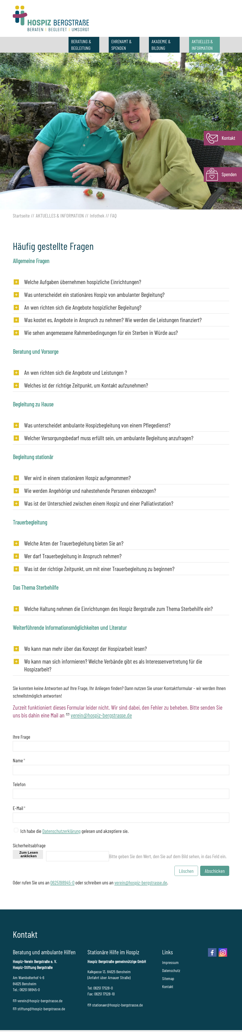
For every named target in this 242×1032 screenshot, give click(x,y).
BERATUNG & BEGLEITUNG (81, 44)
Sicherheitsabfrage (29, 845)
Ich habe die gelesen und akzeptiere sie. (74, 831)
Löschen (186, 871)
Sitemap (168, 978)
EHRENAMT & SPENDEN (121, 44)
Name (19, 760)
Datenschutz (171, 970)
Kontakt (167, 986)
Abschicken (215, 871)
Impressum (170, 962)
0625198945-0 (62, 882)
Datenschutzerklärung (61, 831)
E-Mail (19, 808)
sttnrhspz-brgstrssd (117, 1004)
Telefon (19, 784)
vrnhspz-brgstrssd (101, 715)
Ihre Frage (21, 736)
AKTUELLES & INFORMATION (202, 44)
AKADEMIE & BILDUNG (161, 44)
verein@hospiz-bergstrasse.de (140, 882)
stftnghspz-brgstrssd (41, 1008)
